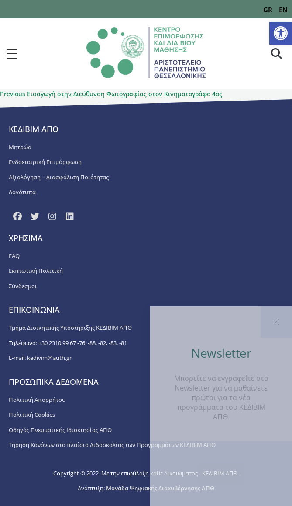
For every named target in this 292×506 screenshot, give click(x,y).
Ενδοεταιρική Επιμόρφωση (45, 162)
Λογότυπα (22, 192)
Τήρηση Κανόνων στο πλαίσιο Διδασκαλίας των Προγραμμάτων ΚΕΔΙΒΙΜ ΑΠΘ (112, 445)
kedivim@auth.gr (49, 358)
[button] (280, 33)
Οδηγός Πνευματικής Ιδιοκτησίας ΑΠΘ (60, 430)
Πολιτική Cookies (32, 415)
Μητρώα (20, 147)
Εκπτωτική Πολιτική (36, 271)
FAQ (14, 256)
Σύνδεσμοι (23, 286)
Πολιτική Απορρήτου (37, 400)
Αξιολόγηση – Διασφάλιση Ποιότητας (59, 177)
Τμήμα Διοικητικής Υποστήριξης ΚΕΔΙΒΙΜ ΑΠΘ (70, 328)
